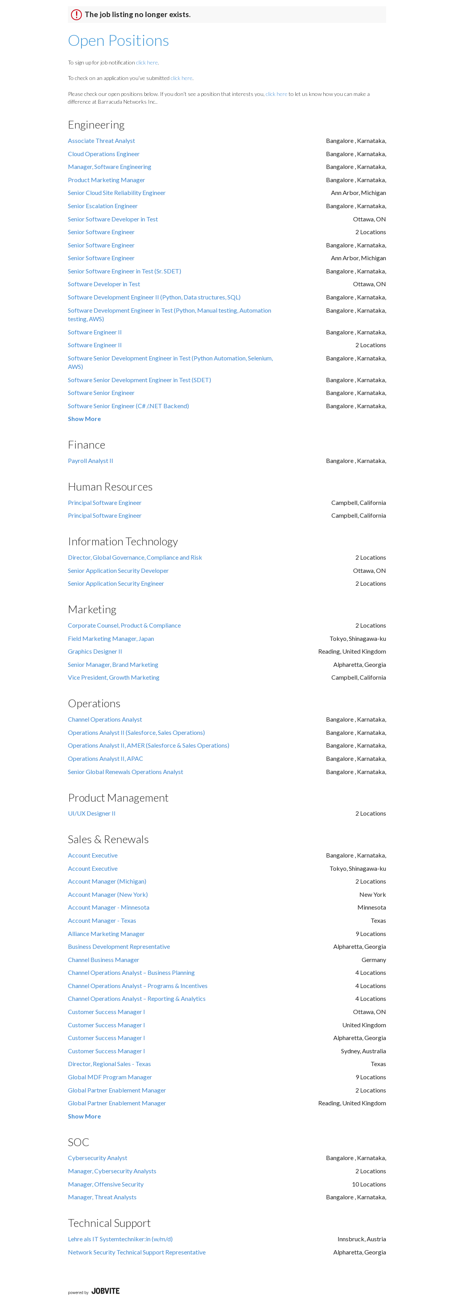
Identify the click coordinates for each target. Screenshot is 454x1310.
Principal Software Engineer (105, 502)
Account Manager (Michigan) (107, 881)
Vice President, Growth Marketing (113, 677)
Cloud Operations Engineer (104, 153)
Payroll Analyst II (90, 460)
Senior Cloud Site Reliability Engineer (117, 192)
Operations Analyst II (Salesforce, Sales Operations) (136, 732)
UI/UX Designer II (92, 813)
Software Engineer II (95, 332)
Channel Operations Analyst (105, 719)
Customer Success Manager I (106, 1011)
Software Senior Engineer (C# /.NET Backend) (128, 405)
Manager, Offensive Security (106, 1184)
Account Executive (93, 855)
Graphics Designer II (95, 651)
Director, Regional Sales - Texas (109, 1063)
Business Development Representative (119, 946)
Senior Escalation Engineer (103, 205)
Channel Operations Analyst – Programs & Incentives (138, 985)
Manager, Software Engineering (109, 166)
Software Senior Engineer (101, 392)
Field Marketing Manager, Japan (111, 638)
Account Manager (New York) (108, 894)
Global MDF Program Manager (110, 1076)
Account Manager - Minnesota (108, 907)
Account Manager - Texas (102, 920)
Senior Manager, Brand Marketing (113, 664)
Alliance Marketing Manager (106, 933)
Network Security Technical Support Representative (137, 1252)
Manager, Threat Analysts (102, 1196)
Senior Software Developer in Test (113, 219)
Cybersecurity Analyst (97, 1157)
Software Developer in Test (104, 283)
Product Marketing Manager (106, 179)
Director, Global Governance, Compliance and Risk (135, 557)
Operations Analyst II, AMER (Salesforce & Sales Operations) (148, 745)
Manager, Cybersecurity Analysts (112, 1170)
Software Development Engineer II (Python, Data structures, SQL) (154, 297)
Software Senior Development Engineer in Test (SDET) (139, 379)
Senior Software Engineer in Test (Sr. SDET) (124, 271)
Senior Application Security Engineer (116, 583)
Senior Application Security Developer (118, 570)
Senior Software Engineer (101, 231)
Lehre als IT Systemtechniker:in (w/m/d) (120, 1238)
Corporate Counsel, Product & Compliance (124, 625)
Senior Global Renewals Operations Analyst (125, 771)
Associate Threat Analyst (101, 140)
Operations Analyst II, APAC (105, 758)
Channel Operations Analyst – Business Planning (131, 972)
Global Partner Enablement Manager (117, 1090)
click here (147, 62)
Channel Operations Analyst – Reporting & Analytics (137, 998)
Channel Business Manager (103, 959)
